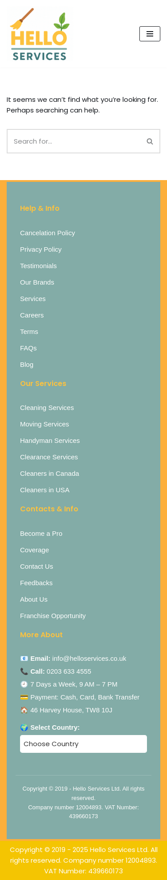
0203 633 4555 (69, 671)
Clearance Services (49, 457)
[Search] (73, 141)
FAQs (28, 348)
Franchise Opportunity (53, 615)
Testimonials (38, 265)
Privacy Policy (40, 249)
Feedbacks (36, 583)
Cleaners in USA (44, 490)
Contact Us (36, 566)
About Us (34, 599)
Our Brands (37, 282)
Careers (32, 315)
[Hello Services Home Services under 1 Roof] (40, 33)
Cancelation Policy (47, 233)
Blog (26, 364)
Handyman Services (50, 440)
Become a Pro (41, 533)
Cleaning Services (47, 407)
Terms (29, 331)
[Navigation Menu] (149, 33)
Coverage (34, 550)
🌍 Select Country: (50, 727)
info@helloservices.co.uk (89, 658)
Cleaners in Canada (49, 473)
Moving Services (44, 424)
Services (33, 298)
